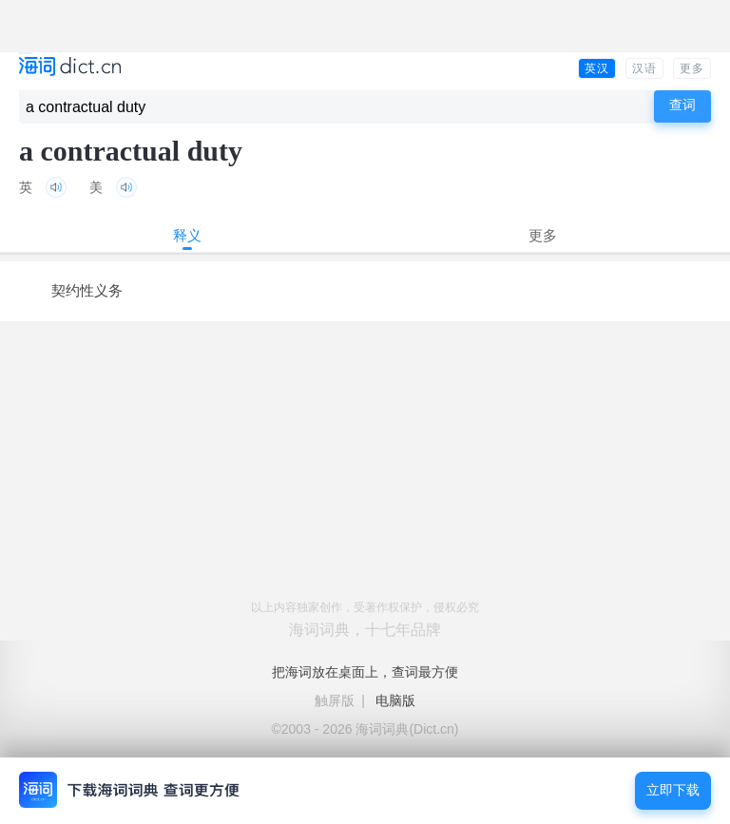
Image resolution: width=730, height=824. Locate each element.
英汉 (597, 68)
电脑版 (395, 700)
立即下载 (673, 790)
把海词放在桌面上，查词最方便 (365, 672)
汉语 (644, 68)
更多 (692, 68)
